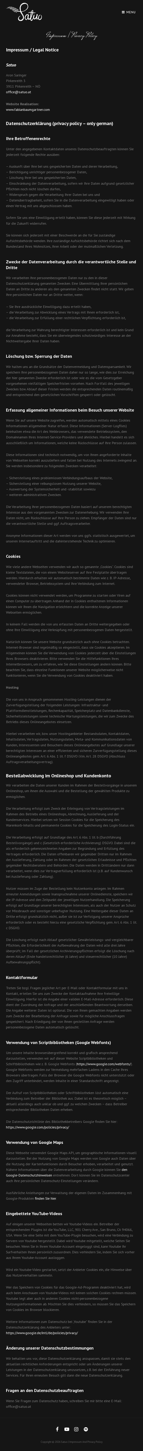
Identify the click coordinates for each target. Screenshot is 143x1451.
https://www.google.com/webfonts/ (104, 1064)
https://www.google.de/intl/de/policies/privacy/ (42, 1333)
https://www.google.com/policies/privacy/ (37, 1127)
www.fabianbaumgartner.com (28, 109)
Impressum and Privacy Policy (86, 1442)
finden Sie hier (45, 1198)
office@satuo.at (18, 92)
